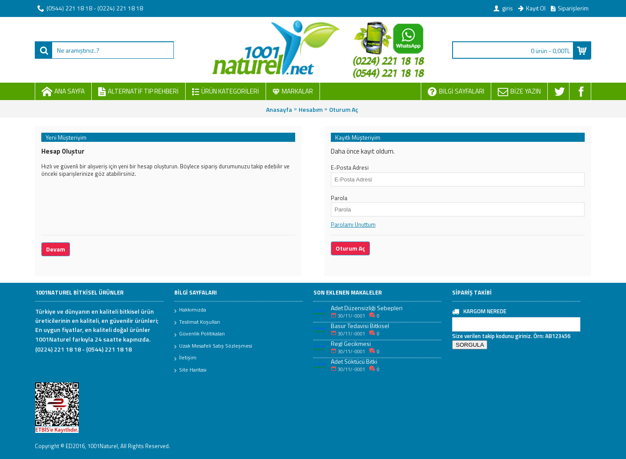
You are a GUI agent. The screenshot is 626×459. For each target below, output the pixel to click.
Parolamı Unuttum (353, 224)
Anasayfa (279, 109)
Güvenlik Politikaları (199, 334)
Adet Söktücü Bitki (354, 361)
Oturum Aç (343, 109)
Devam (55, 249)
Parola (339, 198)
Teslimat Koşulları (197, 322)
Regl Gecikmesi (351, 343)
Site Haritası (190, 370)
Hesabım (311, 109)
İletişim (185, 358)
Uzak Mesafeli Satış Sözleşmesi (213, 346)
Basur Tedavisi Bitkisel (360, 325)
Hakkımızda (190, 310)
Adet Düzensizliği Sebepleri (367, 308)
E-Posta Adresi (350, 167)
